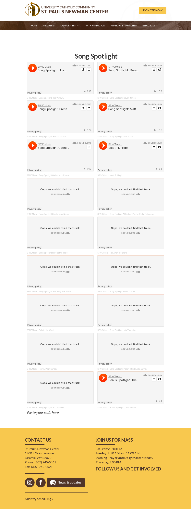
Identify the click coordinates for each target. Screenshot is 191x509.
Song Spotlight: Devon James (123, 98)
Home (34, 25)
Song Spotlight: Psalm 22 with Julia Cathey (128, 369)
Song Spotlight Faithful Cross (122, 291)
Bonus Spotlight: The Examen (123, 408)
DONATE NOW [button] (152, 10)
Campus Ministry (70, 25)
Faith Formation (95, 25)
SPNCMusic (32, 98)
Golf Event (49, 35)
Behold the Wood (46, 330)
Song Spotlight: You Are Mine (52, 408)
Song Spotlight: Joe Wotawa (51, 98)
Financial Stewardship (124, 25)
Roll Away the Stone (118, 253)
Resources (148, 25)
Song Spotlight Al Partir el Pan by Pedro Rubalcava (132, 214)
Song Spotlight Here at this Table (53, 253)
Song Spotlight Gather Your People (54, 175)
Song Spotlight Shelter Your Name (54, 214)
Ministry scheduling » (39, 499)
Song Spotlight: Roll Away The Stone (55, 291)
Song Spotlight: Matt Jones (121, 137)
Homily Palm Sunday (48, 369)
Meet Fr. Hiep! (116, 175)
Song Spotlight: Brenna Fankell (52, 137)
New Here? (48, 25)
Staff (34, 35)
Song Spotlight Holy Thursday (123, 330)
